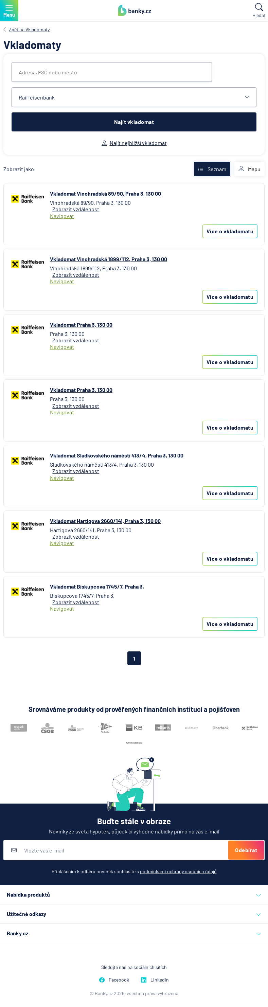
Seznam (212, 169)
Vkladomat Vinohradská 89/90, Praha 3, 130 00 (105, 193)
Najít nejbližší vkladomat (134, 143)
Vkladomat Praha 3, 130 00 (81, 324)
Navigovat (62, 216)
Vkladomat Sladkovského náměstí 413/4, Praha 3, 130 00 (116, 455)
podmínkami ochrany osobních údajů (178, 871)
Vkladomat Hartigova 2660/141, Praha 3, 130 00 (105, 521)
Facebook (114, 980)
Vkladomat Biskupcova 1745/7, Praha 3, (97, 586)
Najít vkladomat (134, 122)
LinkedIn (155, 980)
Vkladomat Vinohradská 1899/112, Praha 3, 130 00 (108, 259)
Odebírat (246, 850)
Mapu (249, 169)
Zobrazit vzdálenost (75, 209)
